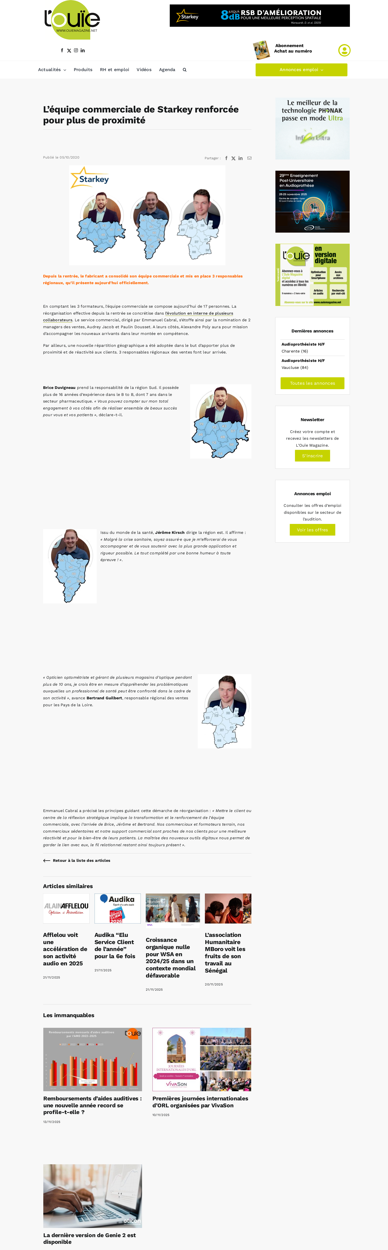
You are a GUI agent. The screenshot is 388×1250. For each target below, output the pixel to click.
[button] (185, 70)
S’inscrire (312, 455)
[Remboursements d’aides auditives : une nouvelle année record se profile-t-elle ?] (92, 1059)
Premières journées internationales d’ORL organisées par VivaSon (200, 1102)
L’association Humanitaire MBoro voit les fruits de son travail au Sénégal (225, 952)
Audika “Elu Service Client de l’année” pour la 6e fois (115, 945)
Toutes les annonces (312, 383)
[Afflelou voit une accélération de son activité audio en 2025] (66, 897)
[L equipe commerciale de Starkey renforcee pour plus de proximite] (147, 215)
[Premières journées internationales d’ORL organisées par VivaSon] (201, 1059)
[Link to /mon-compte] (344, 50)
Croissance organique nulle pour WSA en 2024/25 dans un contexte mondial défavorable (170, 957)
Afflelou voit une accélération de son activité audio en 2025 (65, 949)
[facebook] (62, 50)
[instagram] (76, 50)
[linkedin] (83, 50)
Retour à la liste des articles (81, 860)
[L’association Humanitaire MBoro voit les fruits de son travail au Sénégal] (228, 897)
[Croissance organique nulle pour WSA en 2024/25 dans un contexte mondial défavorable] (173, 897)
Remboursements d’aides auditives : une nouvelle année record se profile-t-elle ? (92, 1105)
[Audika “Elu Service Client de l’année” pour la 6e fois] (118, 897)
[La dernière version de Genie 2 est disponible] (92, 1196)
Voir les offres (312, 529)
